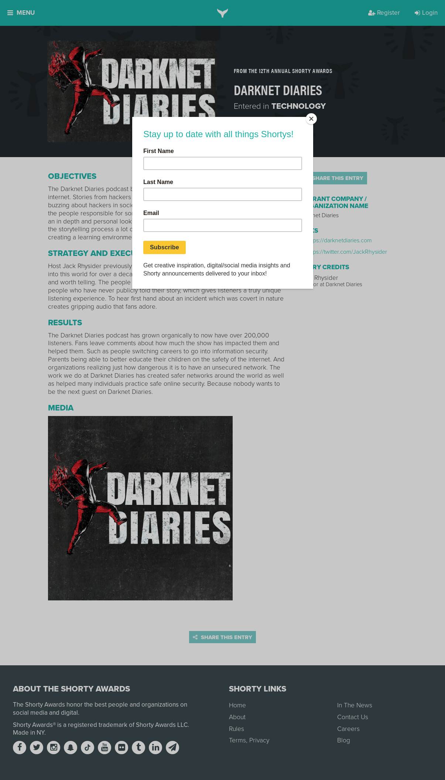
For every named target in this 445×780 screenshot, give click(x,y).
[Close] (311, 118)
